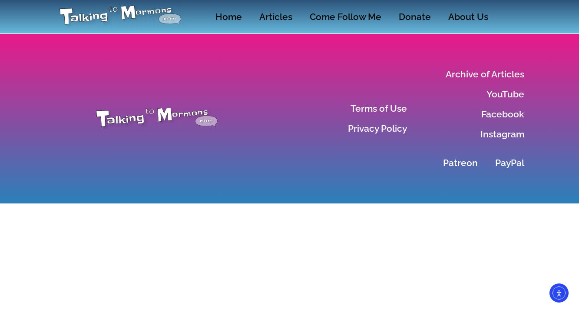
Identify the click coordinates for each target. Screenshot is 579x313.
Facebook (502, 114)
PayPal (509, 162)
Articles (275, 16)
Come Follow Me (345, 16)
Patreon (460, 162)
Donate (415, 16)
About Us (468, 16)
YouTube (505, 94)
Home (228, 16)
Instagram (502, 134)
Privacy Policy (377, 128)
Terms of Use (379, 108)
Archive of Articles (485, 74)
